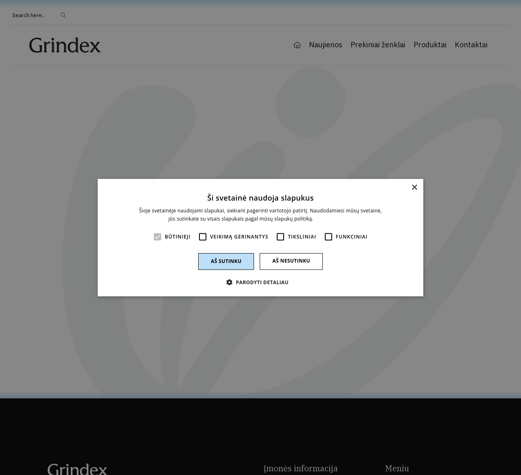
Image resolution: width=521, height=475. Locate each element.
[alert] (260, 237)
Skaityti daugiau (333, 218)
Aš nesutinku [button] (291, 260)
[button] (260, 282)
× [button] (414, 187)
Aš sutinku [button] (226, 261)
